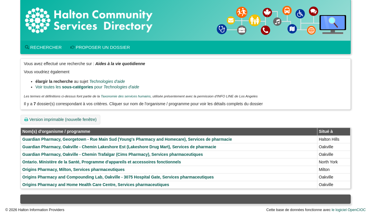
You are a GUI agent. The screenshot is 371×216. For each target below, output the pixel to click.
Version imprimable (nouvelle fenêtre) (60, 119)
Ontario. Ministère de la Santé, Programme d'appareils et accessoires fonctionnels (101, 162)
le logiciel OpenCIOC (349, 210)
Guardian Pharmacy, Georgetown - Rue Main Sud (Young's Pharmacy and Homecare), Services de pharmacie (127, 139)
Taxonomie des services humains (126, 96)
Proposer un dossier (100, 47)
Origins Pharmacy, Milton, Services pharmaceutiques (73, 169)
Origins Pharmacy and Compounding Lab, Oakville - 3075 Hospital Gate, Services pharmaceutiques (118, 177)
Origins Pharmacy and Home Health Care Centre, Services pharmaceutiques (95, 184)
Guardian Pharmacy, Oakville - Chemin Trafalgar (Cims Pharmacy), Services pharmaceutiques (112, 154)
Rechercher (43, 47)
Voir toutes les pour (87, 87)
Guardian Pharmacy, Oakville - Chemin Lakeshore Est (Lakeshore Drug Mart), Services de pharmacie (119, 146)
